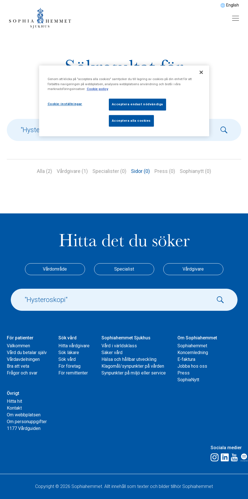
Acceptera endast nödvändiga (137, 104)
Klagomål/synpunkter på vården (132, 366)
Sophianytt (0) (195, 171)
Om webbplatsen (24, 414)
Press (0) (164, 171)
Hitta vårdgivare (74, 345)
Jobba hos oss (192, 366)
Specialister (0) (109, 171)
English (232, 5)
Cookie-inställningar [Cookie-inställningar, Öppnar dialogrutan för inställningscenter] (65, 104)
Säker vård (111, 352)
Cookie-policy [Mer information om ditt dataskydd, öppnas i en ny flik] (97, 89)
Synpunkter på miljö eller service (133, 373)
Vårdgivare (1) (72, 171)
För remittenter (73, 373)
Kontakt (14, 408)
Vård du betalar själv (27, 352)
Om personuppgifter (27, 421)
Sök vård (67, 337)
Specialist (124, 269)
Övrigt (13, 393)
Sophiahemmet (192, 345)
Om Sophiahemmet (197, 337)
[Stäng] (201, 72)
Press (183, 373)
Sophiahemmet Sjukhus (126, 337)
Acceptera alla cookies (131, 121)
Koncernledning (192, 352)
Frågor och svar (22, 373)
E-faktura (186, 359)
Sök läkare (68, 352)
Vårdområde (55, 269)
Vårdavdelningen (23, 359)
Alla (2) (44, 171)
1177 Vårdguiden (24, 428)
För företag (69, 366)
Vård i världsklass (119, 345)
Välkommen (18, 345)
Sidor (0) (140, 171)
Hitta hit (14, 401)
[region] (124, 101)
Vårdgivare (193, 269)
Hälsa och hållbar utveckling (128, 359)
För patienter (20, 337)
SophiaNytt (188, 379)
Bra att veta (18, 366)
